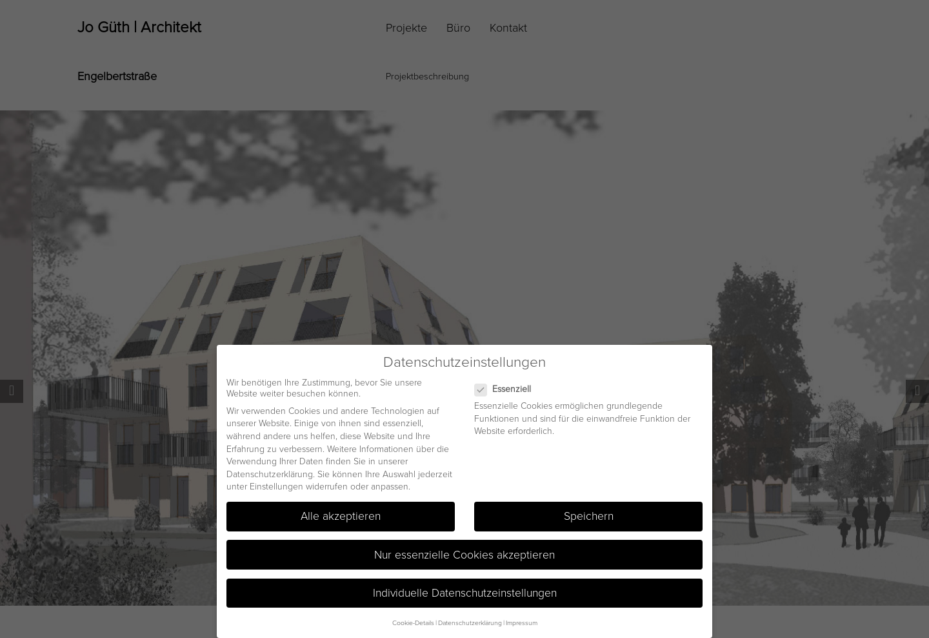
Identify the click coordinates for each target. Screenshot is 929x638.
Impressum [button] (521, 622)
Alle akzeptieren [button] (341, 515)
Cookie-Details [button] (413, 622)
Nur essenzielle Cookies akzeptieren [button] (464, 554)
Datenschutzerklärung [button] (470, 622)
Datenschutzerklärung (269, 473)
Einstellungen (276, 485)
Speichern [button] (589, 515)
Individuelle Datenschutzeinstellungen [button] (465, 592)
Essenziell (508, 388)
